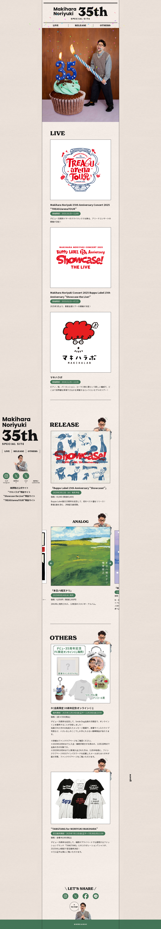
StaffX (25, 482)
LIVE (7, 451)
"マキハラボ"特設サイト (19, 492)
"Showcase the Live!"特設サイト (19, 496)
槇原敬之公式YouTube (36, 482)
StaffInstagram (6, 482)
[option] (80, 75)
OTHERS (33, 451)
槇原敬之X (16, 482)
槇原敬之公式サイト (19, 487)
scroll (130, 775)
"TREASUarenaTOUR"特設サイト (19, 500)
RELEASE (18, 451)
